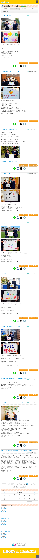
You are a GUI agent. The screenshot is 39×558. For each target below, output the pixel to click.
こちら (5, 387)
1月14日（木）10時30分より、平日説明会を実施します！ (15, 378)
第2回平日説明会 (4, 521)
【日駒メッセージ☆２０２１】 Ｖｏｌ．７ (12, 71)
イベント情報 (24, 8)
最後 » (24, 486)
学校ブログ (15, 8)
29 (24, 484)
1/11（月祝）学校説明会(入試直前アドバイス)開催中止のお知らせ (17, 450)
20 (17, 484)
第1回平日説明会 (4, 511)
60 (16, 486)
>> (34, 492)
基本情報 (5, 8)
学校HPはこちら (5, 11)
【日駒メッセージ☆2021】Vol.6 (9, 129)
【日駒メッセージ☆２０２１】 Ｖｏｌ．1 (12, 403)
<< (4, 492)
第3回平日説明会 (4, 537)
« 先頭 (8, 484)
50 (14, 486)
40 (35, 484)
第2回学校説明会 (4, 508)
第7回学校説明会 (4, 534)
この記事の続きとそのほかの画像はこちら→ (10, 161)
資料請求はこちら (23, 165)
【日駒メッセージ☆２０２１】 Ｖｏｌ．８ (12, 15)
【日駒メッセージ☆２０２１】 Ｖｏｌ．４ (12, 223)
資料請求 (33, 8)
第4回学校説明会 (4, 524)
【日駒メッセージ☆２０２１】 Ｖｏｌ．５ (12, 173)
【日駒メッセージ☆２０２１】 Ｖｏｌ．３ (12, 274)
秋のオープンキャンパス (5, 531)
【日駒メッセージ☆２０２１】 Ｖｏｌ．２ (12, 326)
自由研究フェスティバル (5, 518)
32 (31, 484)
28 (21, 484)
